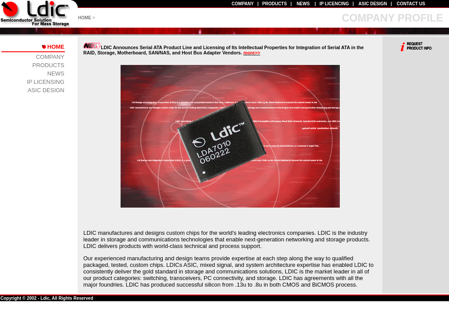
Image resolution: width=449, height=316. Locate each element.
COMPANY (242, 3)
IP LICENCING (334, 3)
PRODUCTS (274, 3)
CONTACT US (411, 3)
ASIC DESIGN (373, 3)
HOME (84, 17)
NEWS (303, 3)
